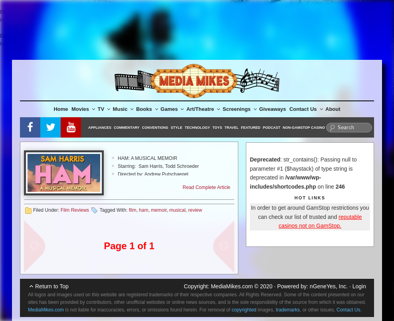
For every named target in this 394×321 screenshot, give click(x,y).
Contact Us (306, 109)
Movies (83, 109)
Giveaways (272, 109)
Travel (232, 128)
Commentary (127, 128)
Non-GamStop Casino (304, 128)
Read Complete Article (206, 187)
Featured (250, 128)
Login (359, 286)
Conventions (155, 128)
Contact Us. (349, 310)
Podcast (271, 128)
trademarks (288, 310)
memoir (158, 210)
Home (60, 109)
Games (172, 109)
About (333, 109)
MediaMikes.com (232, 286)
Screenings (240, 109)
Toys (217, 128)
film (133, 210)
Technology (197, 128)
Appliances (99, 128)
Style (176, 128)
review (195, 210)
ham (143, 210)
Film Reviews (75, 210)
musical (177, 210)
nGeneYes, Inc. (329, 286)
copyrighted (244, 310)
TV (104, 109)
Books (147, 109)
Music (123, 109)
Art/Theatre (203, 109)
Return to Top (52, 286)
